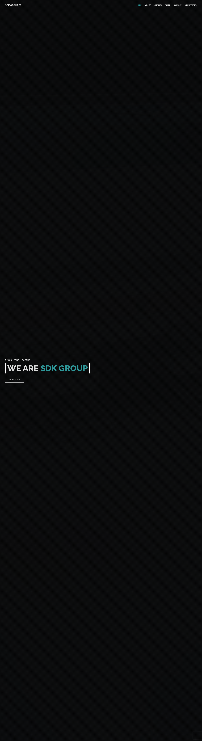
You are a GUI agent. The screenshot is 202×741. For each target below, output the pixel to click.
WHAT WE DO (14, 379)
